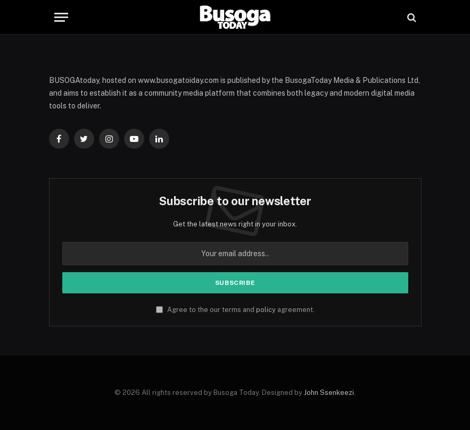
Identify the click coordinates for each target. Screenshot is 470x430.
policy (266, 310)
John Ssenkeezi (329, 393)
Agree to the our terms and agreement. (235, 310)
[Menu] (61, 17)
